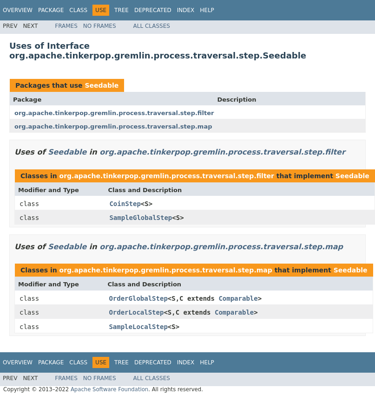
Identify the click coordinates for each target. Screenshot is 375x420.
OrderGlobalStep (138, 298)
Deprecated (152, 10)
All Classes (151, 26)
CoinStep (124, 203)
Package (51, 10)
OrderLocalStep (136, 312)
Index (186, 10)
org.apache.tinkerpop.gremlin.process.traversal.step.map (113, 126)
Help (207, 10)
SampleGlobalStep (140, 217)
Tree (121, 10)
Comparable (237, 298)
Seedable (101, 85)
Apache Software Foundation (109, 389)
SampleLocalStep (138, 326)
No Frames (99, 26)
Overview (18, 10)
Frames (66, 26)
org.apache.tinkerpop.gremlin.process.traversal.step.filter (114, 113)
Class (78, 10)
